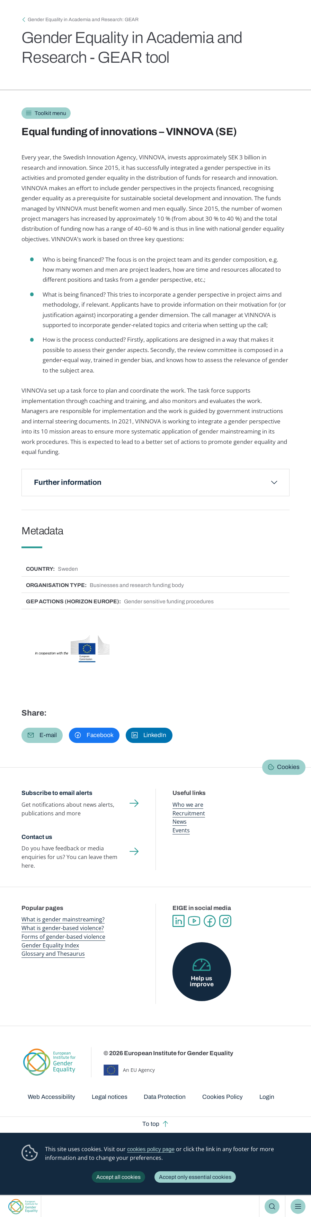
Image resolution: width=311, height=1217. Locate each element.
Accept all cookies (118, 1177)
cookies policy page (151, 1149)
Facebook (210, 921)
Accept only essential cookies (195, 1177)
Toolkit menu (50, 113)
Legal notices (109, 1097)
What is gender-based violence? (62, 928)
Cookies (288, 767)
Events (181, 830)
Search (272, 1206)
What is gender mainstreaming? (63, 919)
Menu (298, 1206)
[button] (42, 735)
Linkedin (178, 921)
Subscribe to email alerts (56, 793)
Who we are (187, 804)
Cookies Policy (222, 1097)
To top (150, 1124)
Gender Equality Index (50, 945)
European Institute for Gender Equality (23, 1206)
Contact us (36, 837)
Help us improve (202, 981)
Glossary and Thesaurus (53, 953)
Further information (67, 482)
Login (266, 1097)
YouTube (194, 921)
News (179, 821)
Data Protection (165, 1097)
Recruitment (188, 813)
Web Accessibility (51, 1097)
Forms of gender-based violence (63, 936)
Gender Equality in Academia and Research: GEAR (83, 19)
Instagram (225, 921)
